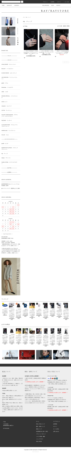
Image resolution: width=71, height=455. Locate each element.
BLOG (52, 5)
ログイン (58, 1)
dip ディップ (28, 17)
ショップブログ (39, 438)
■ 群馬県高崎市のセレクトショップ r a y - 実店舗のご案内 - (11, 185)
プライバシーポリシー (41, 433)
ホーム (24, 17)
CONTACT (57, 5)
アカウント (44, 1)
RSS (37, 441)
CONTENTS (16, 5)
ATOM (40, 441)
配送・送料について (40, 426)
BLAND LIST (8, 5)
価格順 (64, 26)
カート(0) (66, 1)
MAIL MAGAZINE (45, 5)
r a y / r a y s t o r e (35, 451)
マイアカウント (56, 421)
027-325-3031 (6, 428)
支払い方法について (40, 423)
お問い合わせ (56, 431)
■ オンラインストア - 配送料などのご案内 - (11, 189)
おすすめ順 (59, 26)
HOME (3, 5)
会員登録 (51, 1)
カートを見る (56, 428)
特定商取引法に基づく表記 (42, 431)
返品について (39, 428)
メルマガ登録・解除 (40, 436)
